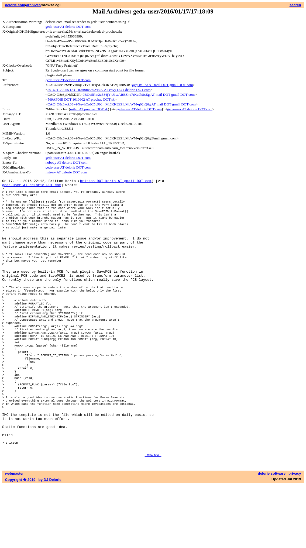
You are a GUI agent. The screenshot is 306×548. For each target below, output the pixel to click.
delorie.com (15, 5)
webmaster (14, 537)
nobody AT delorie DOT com (67, 162)
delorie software (272, 537)
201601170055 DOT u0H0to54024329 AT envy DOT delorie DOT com (98, 90)
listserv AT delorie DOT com (66, 172)
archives (33, 5)
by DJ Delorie (50, 543)
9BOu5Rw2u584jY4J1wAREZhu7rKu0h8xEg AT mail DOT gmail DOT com (139, 95)
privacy (294, 537)
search (295, 5)
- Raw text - (153, 518)
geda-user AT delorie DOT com (68, 27)
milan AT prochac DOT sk (89, 109)
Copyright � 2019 (20, 543)
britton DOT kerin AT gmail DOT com (116, 181)
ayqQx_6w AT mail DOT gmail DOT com (162, 85)
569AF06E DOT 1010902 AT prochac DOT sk (81, 99)
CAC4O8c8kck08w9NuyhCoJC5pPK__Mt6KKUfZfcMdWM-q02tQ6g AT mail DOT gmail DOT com (121, 104)
